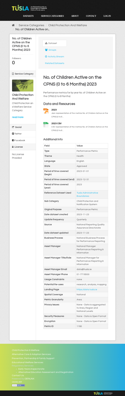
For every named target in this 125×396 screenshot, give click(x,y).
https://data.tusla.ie (87, 289)
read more (17, 117)
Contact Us (18, 375)
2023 (54, 110)
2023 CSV (56, 123)
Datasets (28, 16)
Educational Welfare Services (27, 362)
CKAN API (17, 382)
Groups (50, 50)
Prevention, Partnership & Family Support (33, 358)
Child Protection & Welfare (25, 350)
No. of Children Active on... (32, 29)
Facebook (18, 140)
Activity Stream (54, 56)
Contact (91, 16)
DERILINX (29, 379)
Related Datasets (54, 63)
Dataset (51, 43)
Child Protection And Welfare (67, 25)
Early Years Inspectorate (31, 369)
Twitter (17, 133)
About (74, 16)
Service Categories (52, 16)
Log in (107, 16)
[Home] (13, 25)
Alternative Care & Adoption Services (31, 354)
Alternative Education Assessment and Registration (45, 372)
